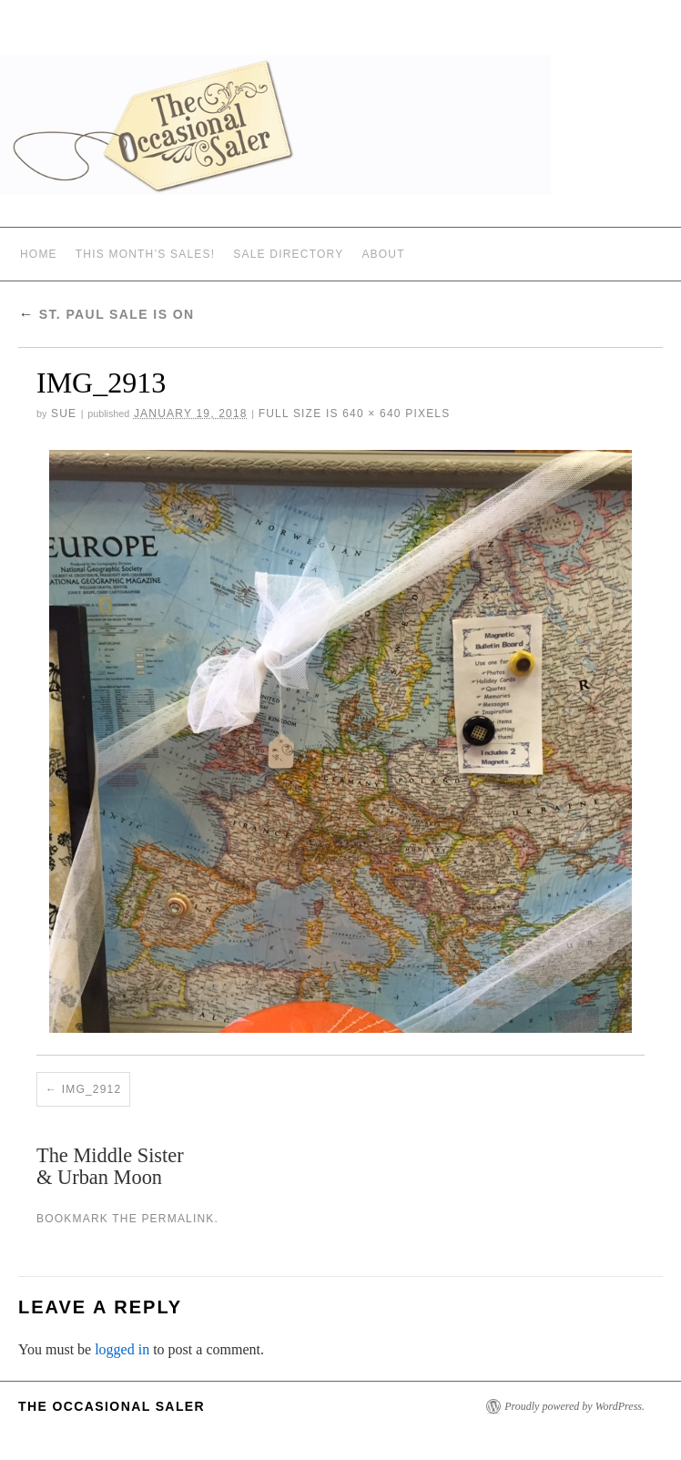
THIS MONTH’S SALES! (146, 254)
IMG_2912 (92, 1089)
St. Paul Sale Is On (106, 314)
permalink (177, 1218)
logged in (122, 1349)
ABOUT (382, 254)
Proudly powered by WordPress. (574, 1406)
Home (38, 254)
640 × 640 (371, 413)
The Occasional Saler (111, 1406)
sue (63, 413)
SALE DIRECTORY (288, 254)
